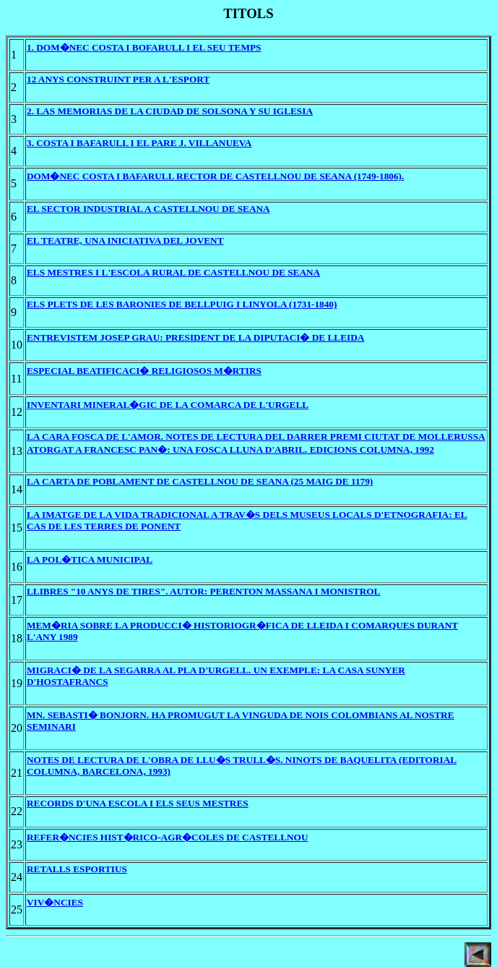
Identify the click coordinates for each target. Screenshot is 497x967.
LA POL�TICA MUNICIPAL (89, 559)
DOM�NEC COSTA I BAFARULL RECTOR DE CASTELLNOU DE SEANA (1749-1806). (215, 176)
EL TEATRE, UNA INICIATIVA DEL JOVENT (125, 240)
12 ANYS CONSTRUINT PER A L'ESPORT (118, 79)
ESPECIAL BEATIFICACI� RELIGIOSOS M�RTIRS (144, 370)
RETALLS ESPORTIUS (77, 869)
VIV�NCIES (55, 902)
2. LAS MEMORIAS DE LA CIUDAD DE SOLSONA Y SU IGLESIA (170, 111)
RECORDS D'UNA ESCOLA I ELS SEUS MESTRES (137, 803)
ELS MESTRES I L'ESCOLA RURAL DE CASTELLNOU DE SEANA (173, 272)
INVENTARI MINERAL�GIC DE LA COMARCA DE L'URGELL (167, 404)
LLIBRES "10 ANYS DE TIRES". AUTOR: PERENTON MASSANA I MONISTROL (203, 591)
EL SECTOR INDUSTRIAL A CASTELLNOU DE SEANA (148, 208)
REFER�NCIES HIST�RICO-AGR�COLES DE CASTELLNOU (167, 837)
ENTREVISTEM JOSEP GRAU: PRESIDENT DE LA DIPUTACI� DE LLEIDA (195, 337)
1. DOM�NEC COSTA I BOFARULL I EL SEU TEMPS (144, 47)
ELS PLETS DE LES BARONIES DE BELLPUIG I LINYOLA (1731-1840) (182, 304)
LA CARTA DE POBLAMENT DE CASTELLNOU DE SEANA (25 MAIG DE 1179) (200, 481)
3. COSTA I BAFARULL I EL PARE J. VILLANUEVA (139, 142)
